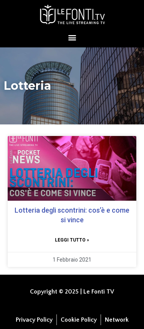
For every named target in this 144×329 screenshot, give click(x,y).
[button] (72, 37)
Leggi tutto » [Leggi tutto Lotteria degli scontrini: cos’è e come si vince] (72, 240)
